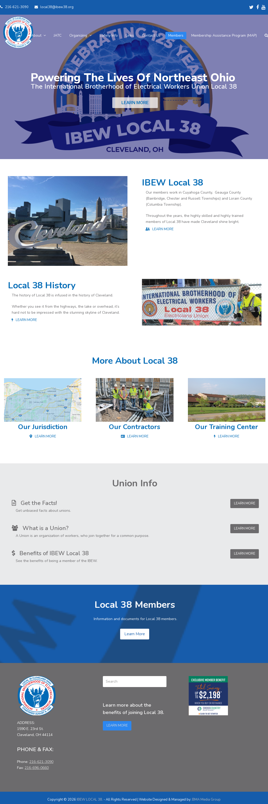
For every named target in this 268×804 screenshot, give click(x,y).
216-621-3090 (17, 7)
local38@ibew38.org (57, 7)
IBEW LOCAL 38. (90, 799)
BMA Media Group (206, 799)
